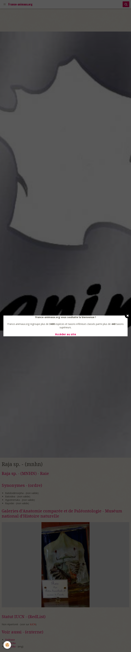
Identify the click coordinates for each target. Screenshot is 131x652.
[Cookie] (7, 645)
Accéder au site (65, 334)
